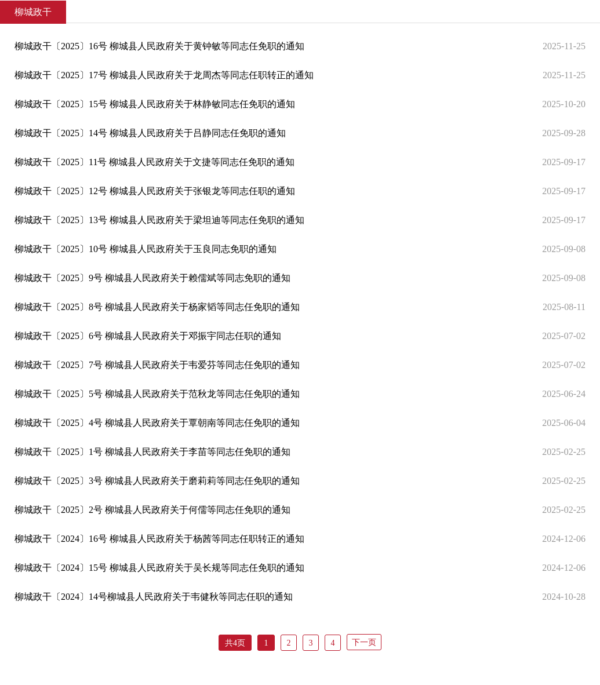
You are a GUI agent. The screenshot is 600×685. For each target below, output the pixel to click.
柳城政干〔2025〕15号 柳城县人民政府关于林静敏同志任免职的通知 (154, 104)
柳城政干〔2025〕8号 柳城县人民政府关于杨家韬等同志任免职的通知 (157, 307)
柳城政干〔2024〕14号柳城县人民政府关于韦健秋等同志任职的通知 (153, 597)
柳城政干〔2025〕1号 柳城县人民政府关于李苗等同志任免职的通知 (152, 452)
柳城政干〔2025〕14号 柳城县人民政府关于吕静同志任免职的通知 (150, 133)
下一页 (364, 642)
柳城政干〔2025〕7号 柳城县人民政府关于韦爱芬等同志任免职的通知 (157, 365)
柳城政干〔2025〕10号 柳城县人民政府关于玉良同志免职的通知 (145, 249)
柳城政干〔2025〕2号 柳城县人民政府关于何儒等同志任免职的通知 (152, 510)
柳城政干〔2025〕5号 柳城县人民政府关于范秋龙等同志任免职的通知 (157, 394)
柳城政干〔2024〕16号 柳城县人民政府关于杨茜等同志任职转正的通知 (159, 539)
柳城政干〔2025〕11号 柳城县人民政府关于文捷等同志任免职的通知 (154, 162)
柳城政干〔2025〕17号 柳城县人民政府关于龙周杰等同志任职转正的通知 (164, 75)
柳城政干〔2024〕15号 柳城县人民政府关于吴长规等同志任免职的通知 (159, 568)
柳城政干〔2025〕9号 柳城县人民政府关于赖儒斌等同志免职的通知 (152, 278)
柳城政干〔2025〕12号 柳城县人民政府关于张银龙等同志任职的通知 (154, 191)
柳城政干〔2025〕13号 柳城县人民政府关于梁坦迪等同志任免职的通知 (159, 220)
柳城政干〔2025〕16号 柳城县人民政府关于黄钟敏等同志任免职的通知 (159, 46)
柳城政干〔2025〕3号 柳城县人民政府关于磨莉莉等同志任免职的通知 (157, 481)
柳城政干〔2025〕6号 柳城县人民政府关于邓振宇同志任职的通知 (147, 336)
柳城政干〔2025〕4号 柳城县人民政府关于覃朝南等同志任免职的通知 (157, 423)
